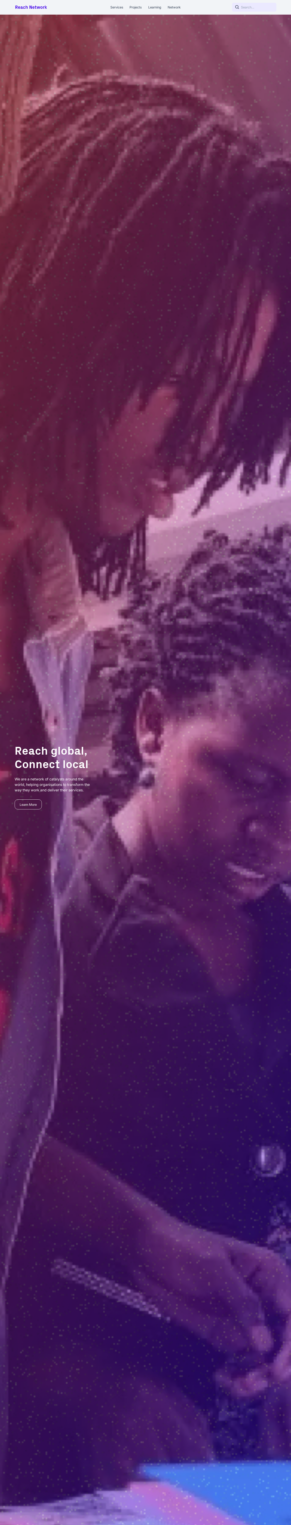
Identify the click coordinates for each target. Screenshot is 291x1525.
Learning (154, 7)
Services (116, 7)
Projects (136, 7)
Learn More (28, 804)
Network (174, 7)
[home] (42, 7)
